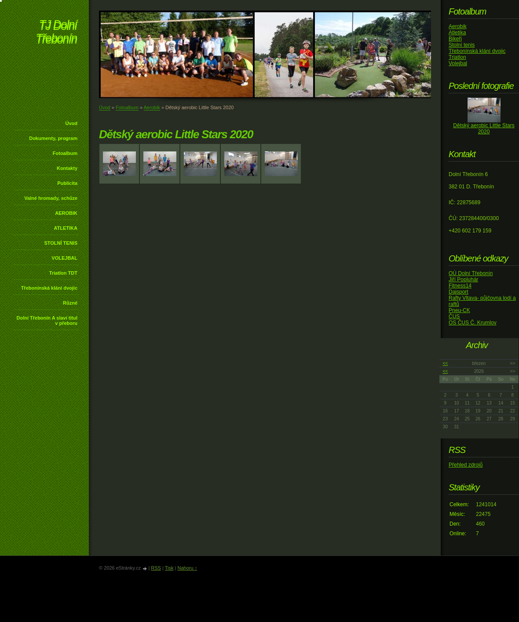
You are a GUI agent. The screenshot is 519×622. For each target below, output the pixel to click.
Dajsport (458, 292)
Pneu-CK (459, 310)
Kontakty (67, 168)
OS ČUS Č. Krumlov (473, 323)
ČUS (454, 316)
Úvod (72, 123)
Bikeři (455, 39)
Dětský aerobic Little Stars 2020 (483, 128)
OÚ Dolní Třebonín (471, 273)
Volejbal (458, 63)
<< (445, 363)
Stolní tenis (462, 45)
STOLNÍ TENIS (60, 243)
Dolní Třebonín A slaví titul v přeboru (46, 320)
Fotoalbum (65, 153)
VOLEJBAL (64, 258)
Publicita (67, 183)
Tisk (169, 567)
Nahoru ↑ (187, 567)
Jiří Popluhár (463, 279)
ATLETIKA (65, 228)
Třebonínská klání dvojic (49, 288)
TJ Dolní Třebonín (56, 32)
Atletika (457, 32)
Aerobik (152, 107)
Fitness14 (460, 286)
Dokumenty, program (53, 138)
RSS (156, 567)
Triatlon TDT (63, 273)
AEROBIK (66, 213)
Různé (70, 302)
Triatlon (457, 57)
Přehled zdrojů (465, 465)
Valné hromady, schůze (50, 198)
